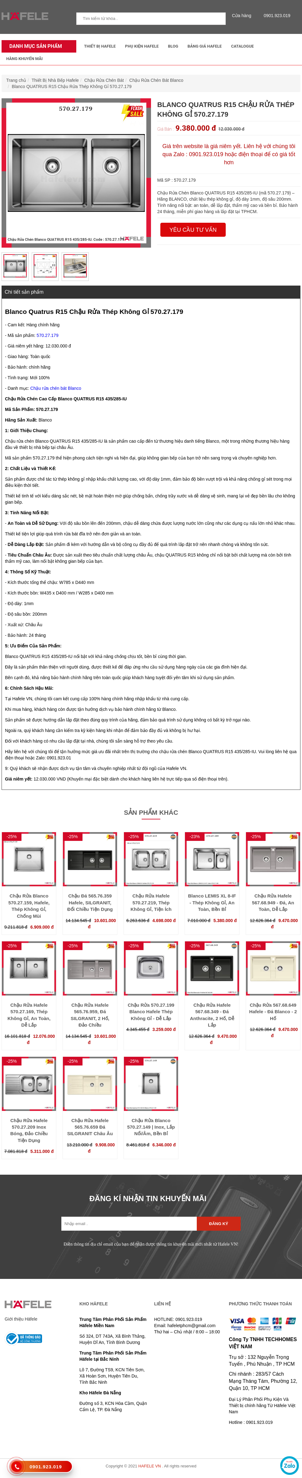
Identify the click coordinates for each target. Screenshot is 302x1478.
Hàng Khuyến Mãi (24, 58)
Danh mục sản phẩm (34, 46)
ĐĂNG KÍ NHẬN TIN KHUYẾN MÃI (147, 1198)
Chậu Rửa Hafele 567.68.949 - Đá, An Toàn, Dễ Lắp (273, 902)
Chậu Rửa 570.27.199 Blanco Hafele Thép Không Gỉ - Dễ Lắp (151, 1011)
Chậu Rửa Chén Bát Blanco (156, 80)
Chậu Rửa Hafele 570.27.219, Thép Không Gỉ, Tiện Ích (151, 902)
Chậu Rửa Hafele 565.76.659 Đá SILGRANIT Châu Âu (90, 1127)
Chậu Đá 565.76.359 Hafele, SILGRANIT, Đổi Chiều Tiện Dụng (90, 902)
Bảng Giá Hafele (204, 46)
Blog (173, 46)
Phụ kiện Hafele (142, 46)
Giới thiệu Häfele (21, 1319)
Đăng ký (218, 1223)
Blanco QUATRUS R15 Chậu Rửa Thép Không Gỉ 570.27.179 (72, 86)
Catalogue (242, 46)
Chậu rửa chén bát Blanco (55, 388)
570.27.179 (48, 335)
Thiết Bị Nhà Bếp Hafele (55, 80)
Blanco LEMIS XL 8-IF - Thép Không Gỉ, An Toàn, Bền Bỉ (212, 902)
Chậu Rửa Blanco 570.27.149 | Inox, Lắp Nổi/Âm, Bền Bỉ (151, 1127)
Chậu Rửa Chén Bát (104, 80)
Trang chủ (16, 80)
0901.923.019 (275, 15)
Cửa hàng (243, 15)
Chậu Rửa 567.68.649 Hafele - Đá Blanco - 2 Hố (273, 1011)
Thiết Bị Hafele (100, 46)
